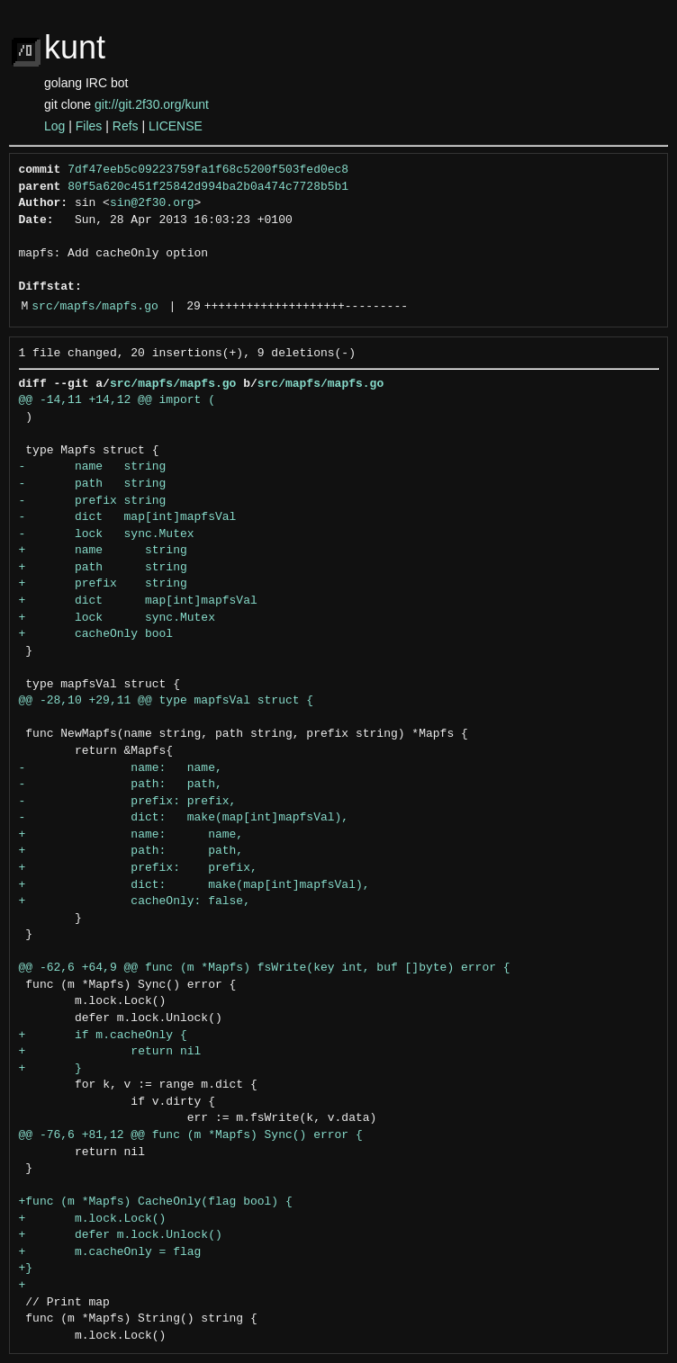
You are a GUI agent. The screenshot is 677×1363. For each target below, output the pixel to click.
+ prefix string (103, 584)
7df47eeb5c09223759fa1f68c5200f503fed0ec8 (208, 170)
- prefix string (93, 501)
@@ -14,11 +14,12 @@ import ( (117, 400)
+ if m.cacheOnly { (103, 1035)
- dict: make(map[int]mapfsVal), (184, 818)
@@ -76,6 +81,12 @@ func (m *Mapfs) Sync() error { (191, 1135)
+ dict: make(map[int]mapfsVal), (194, 885)
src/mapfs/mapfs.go (95, 307)
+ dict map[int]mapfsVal (138, 601)
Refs (126, 126)
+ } (50, 1069)
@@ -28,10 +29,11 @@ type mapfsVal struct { (166, 701)
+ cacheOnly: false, (134, 901)
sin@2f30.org (152, 203)
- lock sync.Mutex (106, 534)
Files (89, 126)
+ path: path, (131, 851)
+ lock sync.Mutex (117, 618)
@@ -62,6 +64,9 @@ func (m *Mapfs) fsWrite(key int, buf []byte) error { (264, 968)
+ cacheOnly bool (96, 634)
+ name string (103, 551)
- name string (93, 467)
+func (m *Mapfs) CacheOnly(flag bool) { (156, 1202)
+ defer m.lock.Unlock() (120, 1235)
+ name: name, (131, 835)
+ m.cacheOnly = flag (110, 1252)
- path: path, (120, 784)
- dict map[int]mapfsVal (128, 517)
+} (26, 1268)
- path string (93, 484)
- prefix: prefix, (128, 802)
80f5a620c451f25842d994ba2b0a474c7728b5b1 (208, 187)
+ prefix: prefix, (138, 868)
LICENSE (176, 126)
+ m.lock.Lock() (93, 1219)
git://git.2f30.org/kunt (152, 104)
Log (54, 126)
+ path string (103, 568)
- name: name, (120, 768)
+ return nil (110, 1052)
